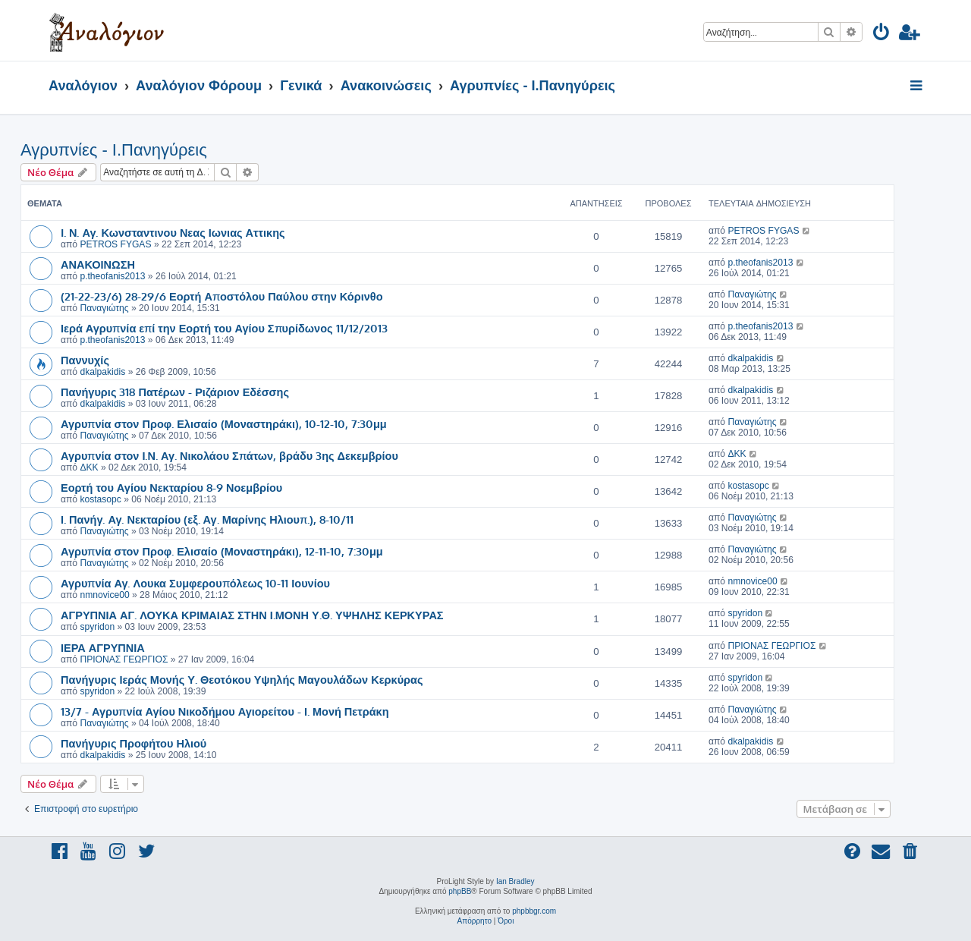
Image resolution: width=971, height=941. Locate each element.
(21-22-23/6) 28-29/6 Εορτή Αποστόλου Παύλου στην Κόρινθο (222, 296)
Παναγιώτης (104, 308)
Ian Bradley (515, 881)
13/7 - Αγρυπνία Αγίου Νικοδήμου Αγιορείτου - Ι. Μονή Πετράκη (225, 711)
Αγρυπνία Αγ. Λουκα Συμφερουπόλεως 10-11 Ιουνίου (195, 583)
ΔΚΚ (89, 467)
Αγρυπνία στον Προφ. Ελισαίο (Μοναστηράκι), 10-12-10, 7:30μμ (224, 423)
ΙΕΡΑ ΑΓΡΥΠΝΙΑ (103, 647)
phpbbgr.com (534, 911)
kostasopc (100, 499)
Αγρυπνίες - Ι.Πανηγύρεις (113, 149)
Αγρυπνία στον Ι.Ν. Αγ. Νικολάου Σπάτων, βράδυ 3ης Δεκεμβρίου (229, 455)
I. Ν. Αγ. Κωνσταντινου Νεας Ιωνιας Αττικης (173, 232)
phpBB (459, 891)
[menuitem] (882, 34)
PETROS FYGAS (115, 244)
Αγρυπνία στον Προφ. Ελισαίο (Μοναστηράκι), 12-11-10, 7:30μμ (222, 551)
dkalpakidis (102, 372)
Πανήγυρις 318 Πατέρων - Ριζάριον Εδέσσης (175, 391)
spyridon (97, 627)
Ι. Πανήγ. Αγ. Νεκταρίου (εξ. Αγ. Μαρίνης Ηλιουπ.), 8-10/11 (207, 519)
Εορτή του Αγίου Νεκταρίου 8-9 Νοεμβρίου (171, 487)
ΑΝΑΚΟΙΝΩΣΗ (98, 264)
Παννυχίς (85, 360)
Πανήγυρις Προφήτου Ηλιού (133, 743)
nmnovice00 (104, 595)
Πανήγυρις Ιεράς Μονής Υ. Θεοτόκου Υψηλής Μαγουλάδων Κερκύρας (242, 679)
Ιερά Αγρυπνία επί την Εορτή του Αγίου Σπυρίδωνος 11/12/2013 (224, 328)
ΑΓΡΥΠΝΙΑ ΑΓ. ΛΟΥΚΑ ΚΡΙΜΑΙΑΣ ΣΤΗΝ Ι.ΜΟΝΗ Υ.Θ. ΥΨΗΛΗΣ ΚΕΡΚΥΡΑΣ (252, 615)
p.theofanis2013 (112, 276)
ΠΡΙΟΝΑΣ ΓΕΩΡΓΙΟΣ (124, 659)
